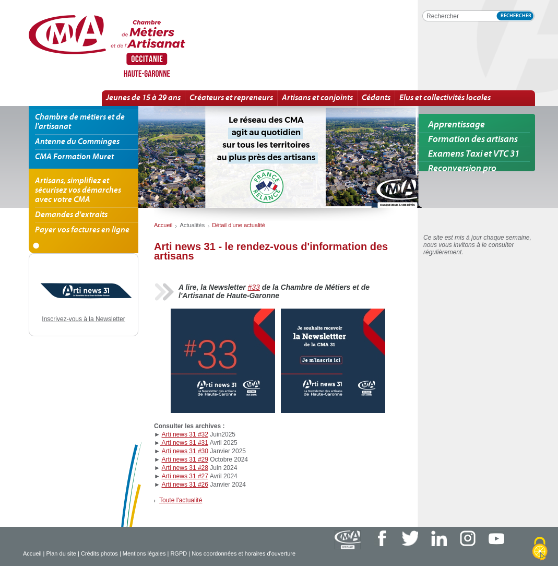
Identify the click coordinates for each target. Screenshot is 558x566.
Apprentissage (456, 125)
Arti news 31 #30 (185, 451)
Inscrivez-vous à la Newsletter (83, 319)
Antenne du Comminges (77, 142)
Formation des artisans (473, 140)
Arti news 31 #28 (185, 467)
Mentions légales (144, 553)
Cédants (376, 98)
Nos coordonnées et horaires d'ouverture (243, 553)
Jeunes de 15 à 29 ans (143, 98)
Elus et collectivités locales (445, 98)
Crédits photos (99, 553)
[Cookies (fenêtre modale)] (539, 549)
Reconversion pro (462, 169)
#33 (254, 287)
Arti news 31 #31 (184, 442)
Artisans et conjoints (317, 98)
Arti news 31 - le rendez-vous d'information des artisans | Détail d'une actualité (143, 46)
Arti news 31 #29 (185, 459)
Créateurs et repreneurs (231, 98)
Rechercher (516, 16)
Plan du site (61, 553)
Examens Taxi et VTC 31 (473, 154)
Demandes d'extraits (71, 215)
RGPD (178, 553)
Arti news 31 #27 (185, 476)
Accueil (32, 553)
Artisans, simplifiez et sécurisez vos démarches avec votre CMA (78, 190)
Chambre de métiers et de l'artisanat (80, 122)
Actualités (192, 225)
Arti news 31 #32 (185, 434)
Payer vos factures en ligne (82, 230)
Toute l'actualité (180, 500)
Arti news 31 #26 (185, 484)
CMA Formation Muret (74, 157)
